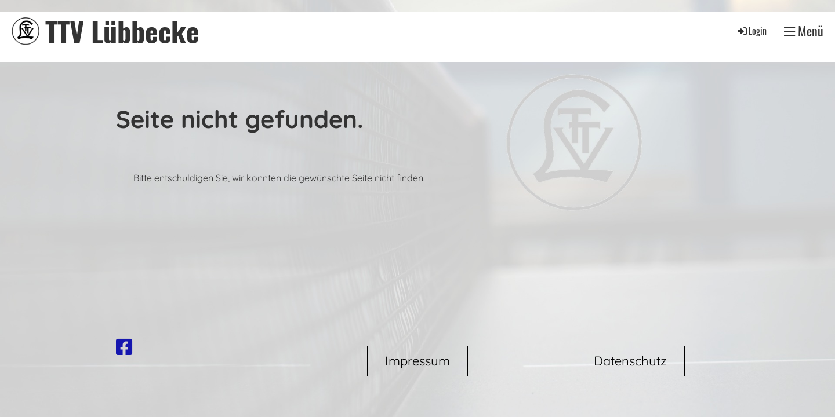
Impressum (417, 361)
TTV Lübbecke (122, 31)
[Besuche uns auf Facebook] (124, 347)
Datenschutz (630, 361)
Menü (803, 31)
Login (751, 31)
